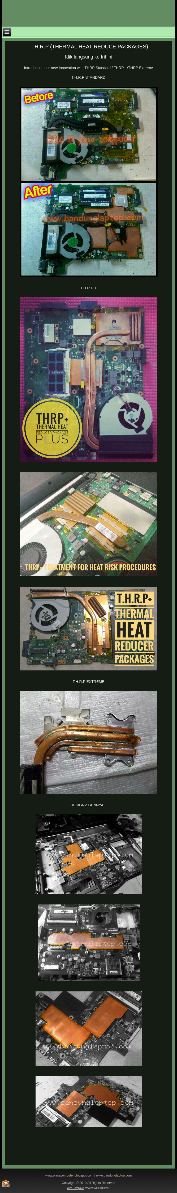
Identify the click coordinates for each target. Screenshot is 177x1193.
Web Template (75, 1188)
